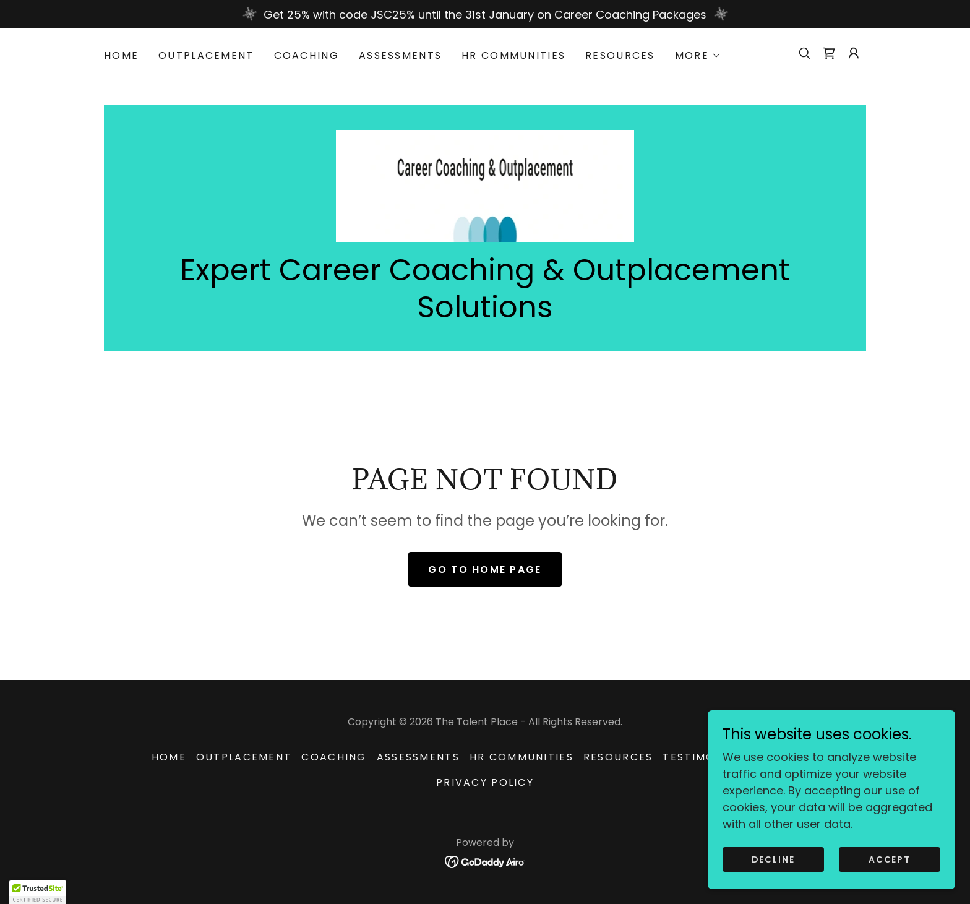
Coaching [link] (306, 55)
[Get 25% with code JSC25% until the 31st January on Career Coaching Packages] (485, 14)
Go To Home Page (484, 569)
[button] (698, 55)
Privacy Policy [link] (485, 782)
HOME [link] (121, 55)
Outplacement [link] (206, 55)
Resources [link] (620, 55)
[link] (829, 53)
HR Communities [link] (513, 55)
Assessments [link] (400, 55)
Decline (773, 859)
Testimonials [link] (705, 757)
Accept (889, 859)
